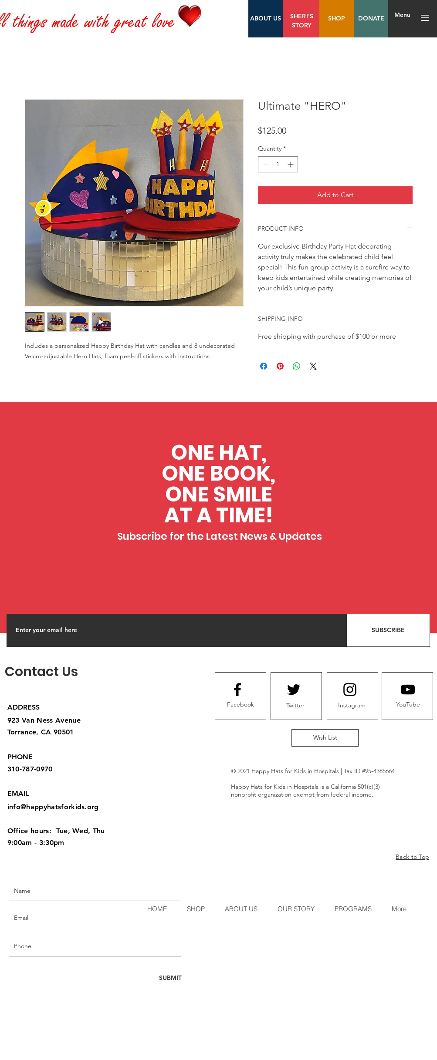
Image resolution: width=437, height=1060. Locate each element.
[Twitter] (295, 705)
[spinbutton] (278, 164)
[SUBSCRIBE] (388, 630)
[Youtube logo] (408, 689)
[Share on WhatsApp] (296, 366)
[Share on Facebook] (263, 366)
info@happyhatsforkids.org (53, 807)
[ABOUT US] (265, 18)
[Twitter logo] (293, 689)
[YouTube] (408, 704)
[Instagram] (351, 705)
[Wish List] (325, 738)
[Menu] (402, 15)
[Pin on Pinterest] (280, 366)
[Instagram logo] (350, 689)
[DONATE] (371, 18)
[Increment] (291, 164)
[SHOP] (336, 18)
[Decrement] (264, 164)
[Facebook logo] (237, 689)
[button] (425, 18)
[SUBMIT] (170, 978)
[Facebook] (240, 704)
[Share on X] (313, 366)
